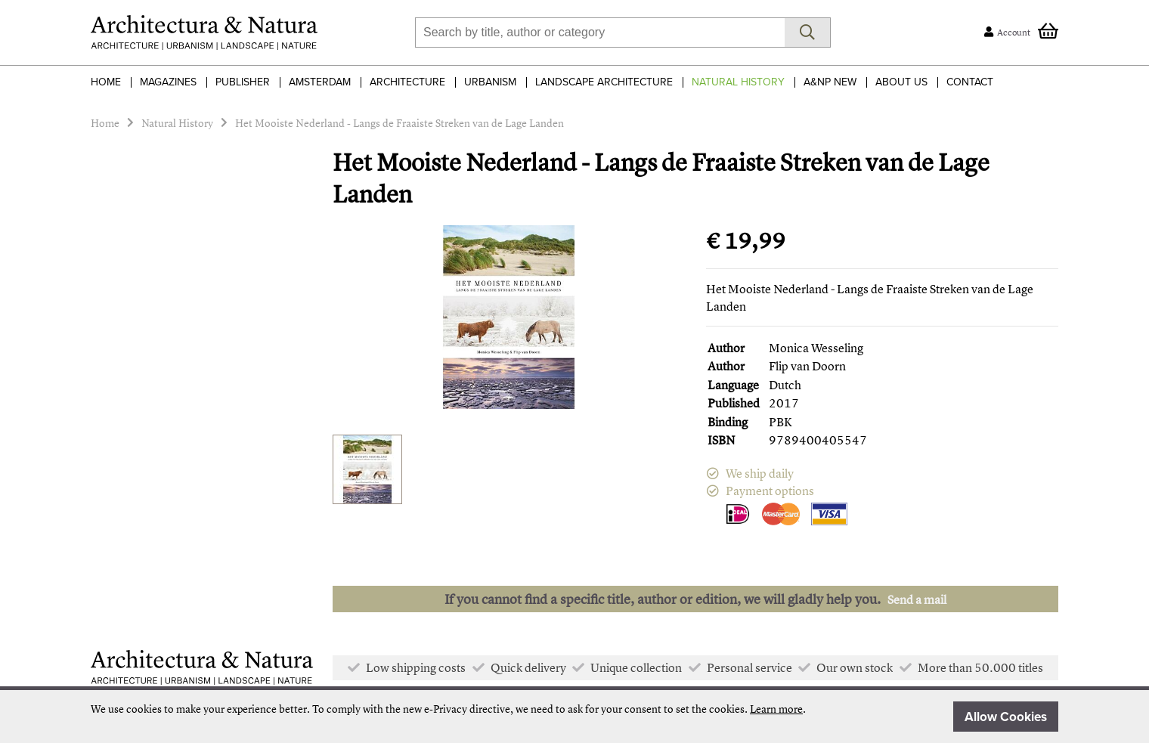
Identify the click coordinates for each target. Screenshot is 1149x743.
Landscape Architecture (604, 82)
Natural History (738, 82)
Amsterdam (320, 82)
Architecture (407, 82)
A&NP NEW (830, 82)
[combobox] (600, 32)
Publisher (242, 82)
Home (106, 82)
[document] (574, 716)
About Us (901, 82)
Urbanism (490, 82)
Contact (969, 82)
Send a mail (916, 599)
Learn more (776, 708)
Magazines (168, 82)
